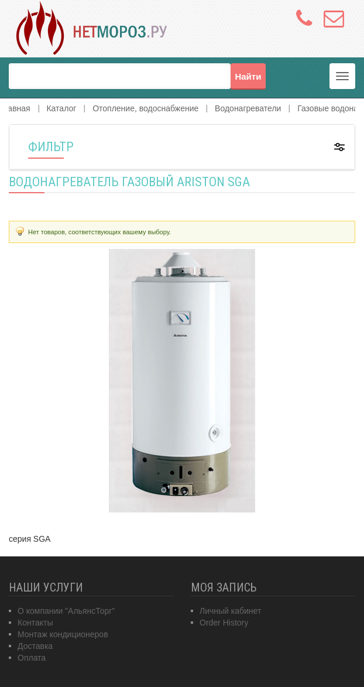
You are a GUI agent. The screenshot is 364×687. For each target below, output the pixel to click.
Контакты (35, 622)
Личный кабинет (230, 611)
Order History (224, 622)
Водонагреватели (248, 108)
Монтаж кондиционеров (63, 634)
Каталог (61, 108)
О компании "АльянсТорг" (66, 611)
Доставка (35, 646)
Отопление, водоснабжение (145, 108)
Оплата (32, 657)
